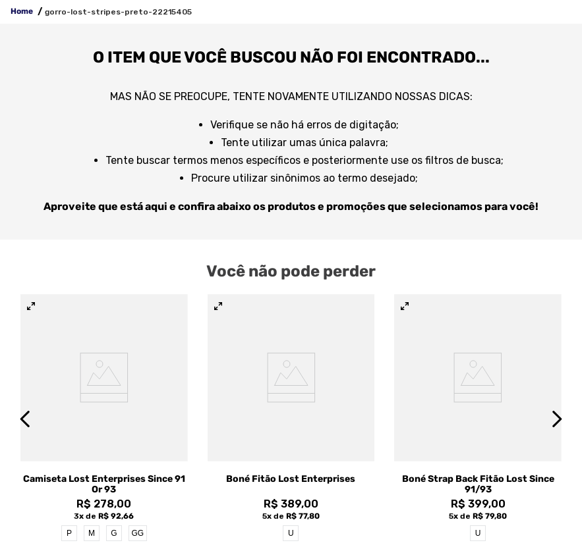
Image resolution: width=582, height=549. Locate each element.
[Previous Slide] (25, 419)
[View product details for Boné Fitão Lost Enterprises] (291, 418)
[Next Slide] (556, 419)
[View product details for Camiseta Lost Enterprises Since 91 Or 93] (104, 418)
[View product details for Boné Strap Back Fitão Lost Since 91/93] (478, 418)
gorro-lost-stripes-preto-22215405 (118, 11)
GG (137, 533)
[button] (31, 307)
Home (22, 11)
